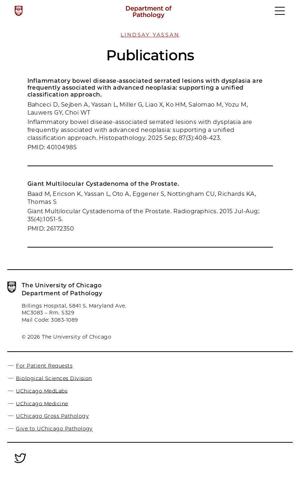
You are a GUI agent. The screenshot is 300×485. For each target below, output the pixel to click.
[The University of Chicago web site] (18, 10)
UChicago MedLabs (42, 390)
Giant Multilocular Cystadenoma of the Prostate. (103, 183)
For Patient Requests (44, 365)
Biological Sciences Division (54, 378)
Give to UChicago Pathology (54, 428)
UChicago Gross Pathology (52, 416)
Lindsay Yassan (150, 34)
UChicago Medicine (42, 403)
